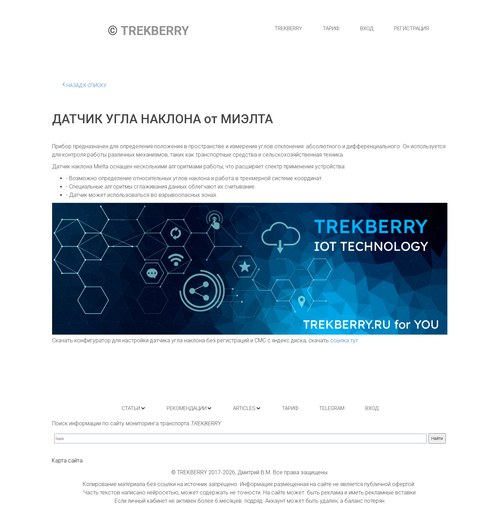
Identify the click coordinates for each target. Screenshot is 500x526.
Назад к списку (84, 84)
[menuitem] (288, 28)
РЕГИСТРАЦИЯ (411, 28)
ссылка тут (344, 340)
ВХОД (366, 28)
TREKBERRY (288, 28)
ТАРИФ (331, 28)
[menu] (351, 28)
